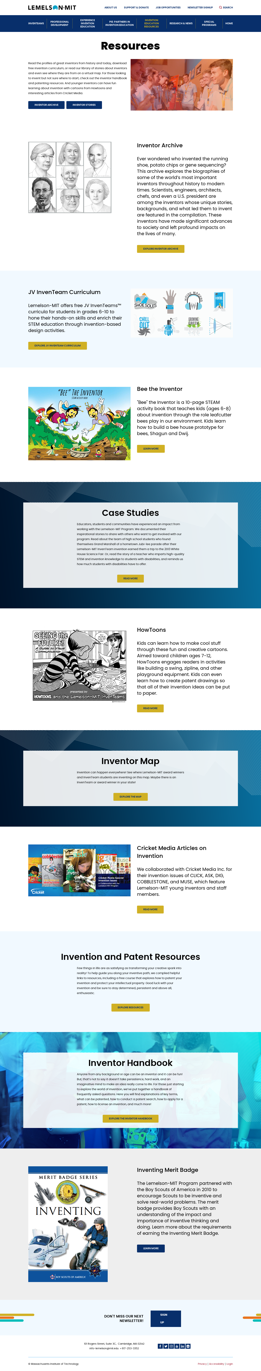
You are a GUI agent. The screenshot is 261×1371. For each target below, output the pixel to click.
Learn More (150, 1248)
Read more (130, 578)
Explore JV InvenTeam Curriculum (58, 345)
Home (229, 23)
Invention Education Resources (151, 23)
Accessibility (216, 1364)
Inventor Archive (46, 105)
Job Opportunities (168, 7)
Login (229, 1364)
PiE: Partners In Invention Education (119, 23)
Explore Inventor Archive (160, 249)
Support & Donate (136, 7)
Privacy (202, 1364)
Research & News (181, 23)
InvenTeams (36, 23)
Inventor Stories (84, 105)
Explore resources (130, 1007)
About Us (110, 7)
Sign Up (163, 1318)
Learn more (150, 449)
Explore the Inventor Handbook (130, 1118)
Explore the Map (131, 797)
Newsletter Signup (200, 7)
